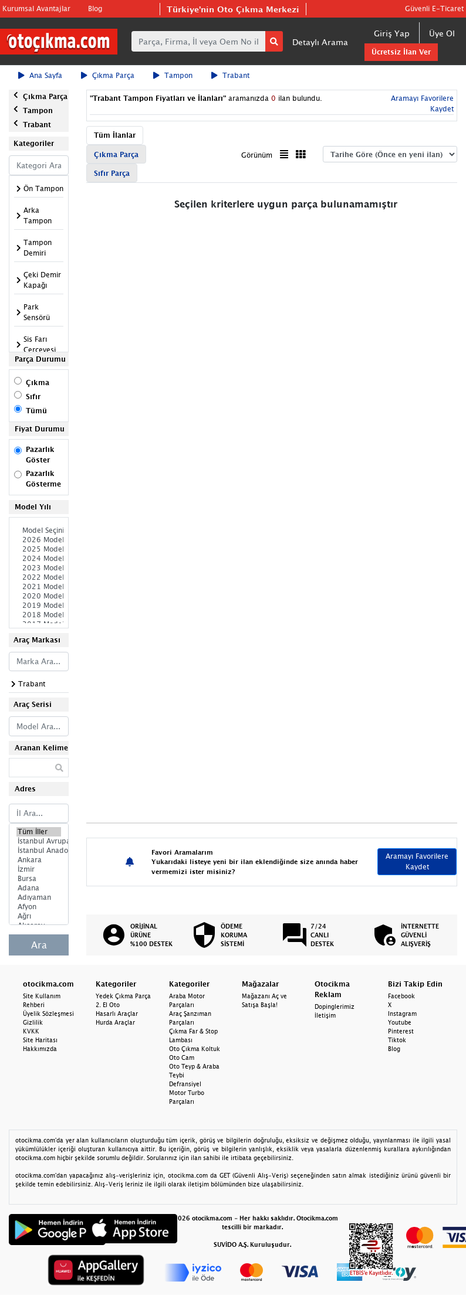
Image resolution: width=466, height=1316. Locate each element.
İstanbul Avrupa (38, 841)
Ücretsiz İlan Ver (401, 51)
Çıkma (37, 382)
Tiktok (397, 1039)
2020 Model (38, 596)
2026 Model (38, 540)
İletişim (325, 1015)
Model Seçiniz (38, 530)
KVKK (31, 1031)
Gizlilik (33, 1022)
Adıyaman (38, 897)
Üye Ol (442, 33)
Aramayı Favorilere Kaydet (417, 861)
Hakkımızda (40, 1048)
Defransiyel (185, 1083)
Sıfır (33, 396)
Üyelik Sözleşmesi (48, 1013)
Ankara (38, 860)
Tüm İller (38, 831)
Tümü (36, 410)
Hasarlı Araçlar (117, 1013)
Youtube (399, 1022)
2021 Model (38, 586)
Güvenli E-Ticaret (434, 8)
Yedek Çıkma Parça (123, 995)
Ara (39, 945)
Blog (95, 8)
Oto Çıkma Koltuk (194, 1048)
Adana (38, 888)
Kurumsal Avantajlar (36, 8)
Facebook (401, 995)
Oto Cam (181, 1057)
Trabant (230, 75)
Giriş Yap (392, 33)
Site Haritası (40, 1039)
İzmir (38, 869)
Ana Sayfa (40, 75)
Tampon (173, 75)
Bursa (38, 878)
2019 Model (38, 605)
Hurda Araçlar (115, 1022)
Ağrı (38, 916)
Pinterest (401, 1031)
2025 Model (38, 549)
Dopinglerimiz (334, 1006)
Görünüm (256, 155)
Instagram (402, 1013)
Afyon (38, 907)
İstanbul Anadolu (38, 850)
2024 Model (38, 558)
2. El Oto (108, 1004)
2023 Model (38, 568)
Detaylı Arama (320, 42)
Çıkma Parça (107, 75)
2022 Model (38, 577)
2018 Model (38, 615)
